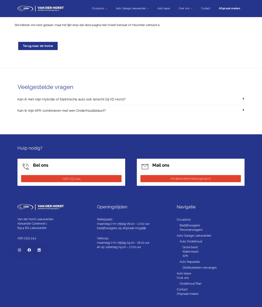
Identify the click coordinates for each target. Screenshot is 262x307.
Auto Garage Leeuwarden (131, 8)
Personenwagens (191, 229)
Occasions (98, 8)
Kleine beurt (190, 251)
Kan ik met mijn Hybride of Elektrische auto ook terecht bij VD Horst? (71, 99)
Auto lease (164, 8)
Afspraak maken (229, 8)
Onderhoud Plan (190, 283)
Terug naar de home (38, 46)
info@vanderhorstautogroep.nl (191, 178)
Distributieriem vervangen (199, 267)
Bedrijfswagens (190, 225)
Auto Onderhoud (191, 241)
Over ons (184, 8)
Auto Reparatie (190, 262)
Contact (205, 8)
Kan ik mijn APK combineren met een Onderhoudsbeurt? (61, 110)
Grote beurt (190, 247)
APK (185, 256)
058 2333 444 (71, 178)
